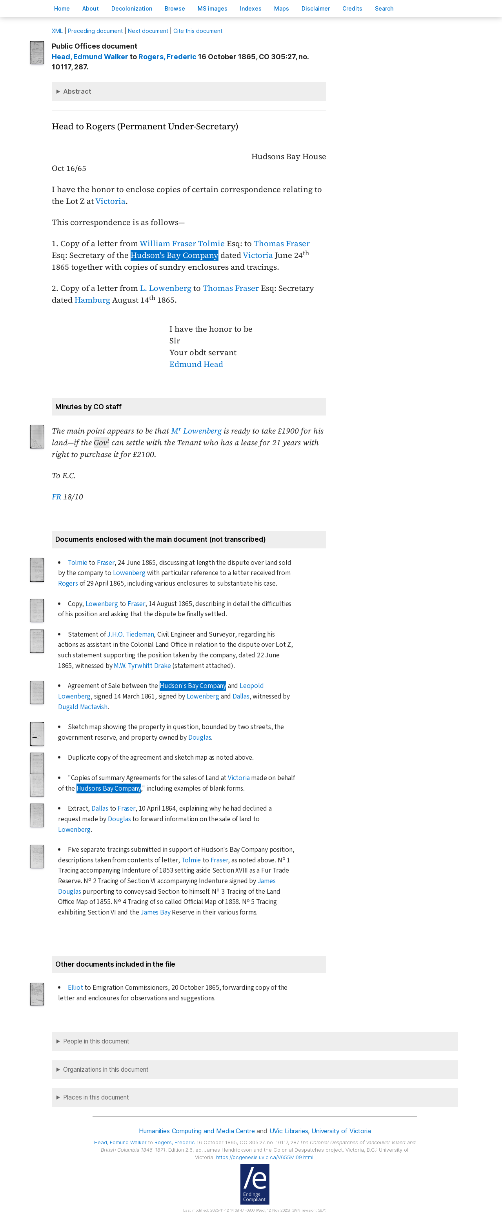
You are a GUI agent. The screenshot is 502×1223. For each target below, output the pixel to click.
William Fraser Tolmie (182, 243)
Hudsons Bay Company (108, 788)
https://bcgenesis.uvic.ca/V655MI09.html (264, 1157)
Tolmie (77, 563)
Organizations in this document (106, 1069)
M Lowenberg (196, 430)
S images (212, 8)
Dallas (241, 696)
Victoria (110, 201)
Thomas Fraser (282, 243)
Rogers (68, 583)
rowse (175, 8)
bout (90, 8)
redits (352, 8)
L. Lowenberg (165, 288)
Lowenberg (129, 573)
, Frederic (167, 57)
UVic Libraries (288, 1131)
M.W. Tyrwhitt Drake (142, 666)
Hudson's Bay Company (174, 255)
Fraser (106, 563)
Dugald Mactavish (82, 707)
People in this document (96, 1041)
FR (56, 496)
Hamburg (92, 299)
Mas (281, 8)
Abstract (77, 91)
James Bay (155, 912)
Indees (251, 8)
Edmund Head (196, 364)
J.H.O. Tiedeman (130, 634)
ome (62, 8)
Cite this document (197, 30)
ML (57, 30)
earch (384, 8)
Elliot (75, 988)
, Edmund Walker (90, 57)
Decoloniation (131, 8)
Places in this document (96, 1097)
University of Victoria (341, 1131)
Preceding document (95, 30)
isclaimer (316, 8)
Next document (148, 30)
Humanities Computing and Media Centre (197, 1131)
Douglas (199, 737)
